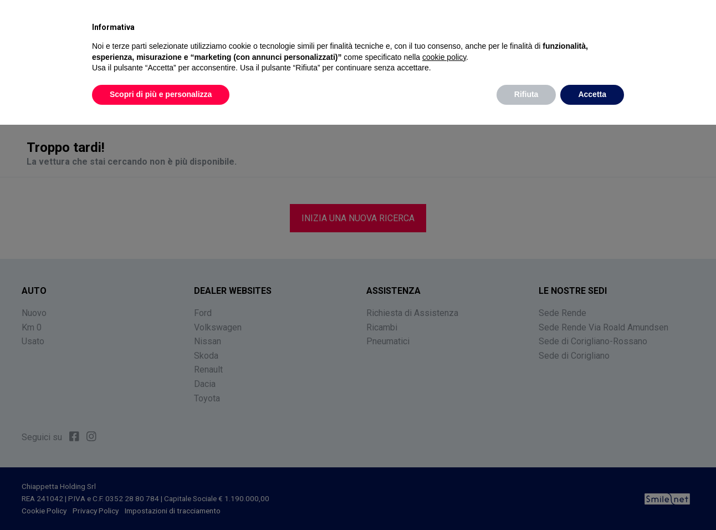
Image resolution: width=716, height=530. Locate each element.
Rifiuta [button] (526, 94)
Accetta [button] (592, 94)
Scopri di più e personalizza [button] (161, 94)
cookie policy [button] (444, 57)
